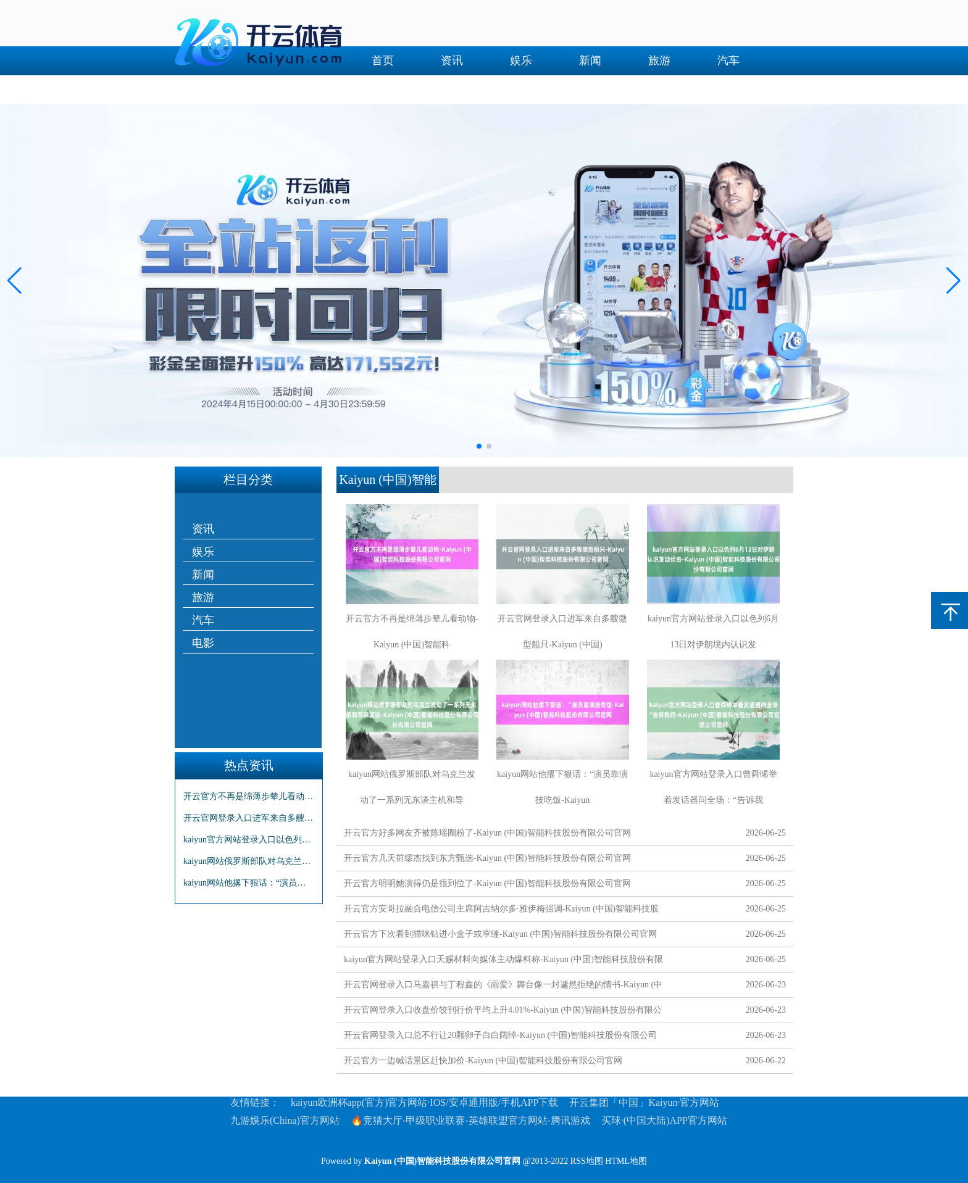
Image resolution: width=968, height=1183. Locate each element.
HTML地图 (626, 1161)
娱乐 (521, 60)
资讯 (452, 60)
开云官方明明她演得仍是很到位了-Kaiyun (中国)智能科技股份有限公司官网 (487, 883)
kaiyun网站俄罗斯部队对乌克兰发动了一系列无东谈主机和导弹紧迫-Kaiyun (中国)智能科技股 (248, 861)
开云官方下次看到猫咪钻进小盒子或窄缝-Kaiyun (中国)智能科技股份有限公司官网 (500, 934)
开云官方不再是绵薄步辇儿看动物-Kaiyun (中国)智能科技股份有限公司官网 (248, 796)
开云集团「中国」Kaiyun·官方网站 (644, 1102)
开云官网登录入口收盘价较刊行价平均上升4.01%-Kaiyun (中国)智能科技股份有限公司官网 (503, 1012)
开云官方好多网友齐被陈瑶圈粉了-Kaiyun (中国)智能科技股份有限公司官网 (487, 832)
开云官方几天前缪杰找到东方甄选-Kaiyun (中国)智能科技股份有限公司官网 (487, 858)
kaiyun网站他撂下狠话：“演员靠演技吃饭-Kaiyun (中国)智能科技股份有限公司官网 (248, 882)
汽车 (728, 60)
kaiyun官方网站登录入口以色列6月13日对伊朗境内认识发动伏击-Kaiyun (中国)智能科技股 (248, 839)
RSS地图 (586, 1161)
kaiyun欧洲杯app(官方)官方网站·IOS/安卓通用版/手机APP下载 (424, 1102)
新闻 (590, 60)
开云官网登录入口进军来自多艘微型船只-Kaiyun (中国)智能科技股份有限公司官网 (248, 818)
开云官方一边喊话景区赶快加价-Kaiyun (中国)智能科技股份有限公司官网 (483, 1060)
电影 (383, 89)
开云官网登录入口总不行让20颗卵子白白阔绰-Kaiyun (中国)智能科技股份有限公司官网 (500, 1038)
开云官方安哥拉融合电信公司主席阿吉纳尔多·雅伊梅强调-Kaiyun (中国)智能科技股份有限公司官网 (501, 911)
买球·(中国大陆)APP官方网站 (664, 1120)
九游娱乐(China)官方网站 (285, 1120)
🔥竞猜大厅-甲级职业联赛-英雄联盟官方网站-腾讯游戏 (470, 1120)
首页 (383, 60)
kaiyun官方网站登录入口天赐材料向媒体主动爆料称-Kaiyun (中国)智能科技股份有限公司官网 (503, 962)
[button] (953, 280)
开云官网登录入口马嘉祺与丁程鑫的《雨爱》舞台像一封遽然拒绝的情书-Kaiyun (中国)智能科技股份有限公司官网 (503, 987)
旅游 (659, 60)
